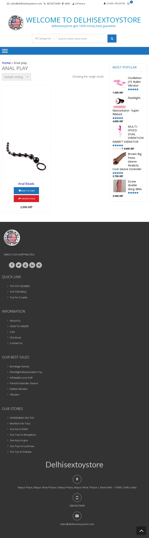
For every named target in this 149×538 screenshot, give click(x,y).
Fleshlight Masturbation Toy (26, 372)
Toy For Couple (18, 297)
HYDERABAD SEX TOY (22, 418)
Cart (12, 332)
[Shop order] (16, 76)
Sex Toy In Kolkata (20, 451)
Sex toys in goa (19, 440)
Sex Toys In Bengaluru (23, 434)
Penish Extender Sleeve (24, 383)
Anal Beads (26, 184)
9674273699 (53, 3)
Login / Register (115, 3)
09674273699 (77, 505)
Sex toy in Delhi (19, 429)
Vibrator (14, 394)
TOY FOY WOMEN (20, 286)
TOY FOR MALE (18, 291)
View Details (28, 198)
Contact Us (16, 343)
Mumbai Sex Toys (20, 423)
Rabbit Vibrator (19, 389)
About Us (15, 320)
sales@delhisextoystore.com (26, 3)
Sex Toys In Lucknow (22, 446)
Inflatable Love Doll (21, 377)
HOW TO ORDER (19, 326)
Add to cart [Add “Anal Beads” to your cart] (28, 190)
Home (6, 63)
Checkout (15, 337)
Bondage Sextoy (19, 366)
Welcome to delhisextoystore (83, 20)
